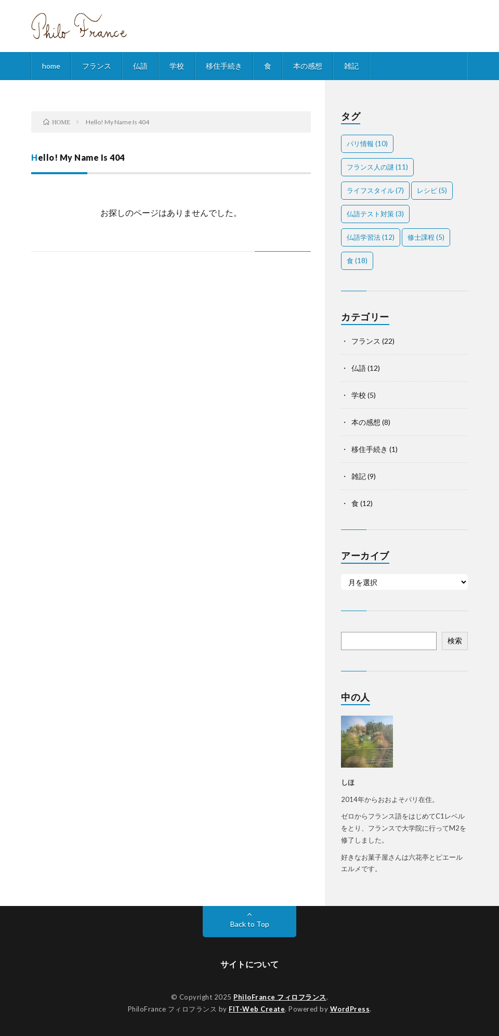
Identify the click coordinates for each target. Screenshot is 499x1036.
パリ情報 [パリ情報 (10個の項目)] (367, 143)
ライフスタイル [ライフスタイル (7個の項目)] (375, 190)
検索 (455, 640)
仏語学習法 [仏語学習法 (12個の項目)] (371, 237)
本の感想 (307, 65)
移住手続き (224, 65)
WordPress (350, 1009)
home (51, 65)
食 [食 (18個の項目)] (357, 260)
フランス (96, 65)
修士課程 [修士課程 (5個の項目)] (426, 237)
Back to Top (249, 924)
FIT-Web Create (257, 1009)
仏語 (140, 65)
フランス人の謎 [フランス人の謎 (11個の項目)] (377, 167)
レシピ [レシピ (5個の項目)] (432, 190)
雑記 (351, 65)
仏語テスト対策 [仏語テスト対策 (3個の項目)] (375, 214)
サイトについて (249, 964)
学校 (176, 65)
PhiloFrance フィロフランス (279, 997)
